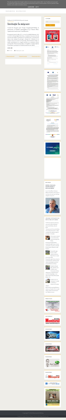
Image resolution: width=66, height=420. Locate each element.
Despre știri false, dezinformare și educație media (52, 191)
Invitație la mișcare (18, 24)
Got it (37, 7)
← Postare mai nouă (9, 56)
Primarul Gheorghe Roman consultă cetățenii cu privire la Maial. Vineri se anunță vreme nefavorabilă (52, 255)
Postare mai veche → (36, 56)
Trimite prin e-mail (19, 50)
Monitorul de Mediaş (37, 415)
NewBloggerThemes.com (43, 418)
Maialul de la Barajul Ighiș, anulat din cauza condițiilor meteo (55, 269)
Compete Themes (25, 418)
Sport (10, 50)
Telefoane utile (10, 11)
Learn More (31, 7)
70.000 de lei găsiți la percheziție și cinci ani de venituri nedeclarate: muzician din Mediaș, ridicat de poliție (52, 229)
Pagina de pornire (23, 56)
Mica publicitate (21, 11)
